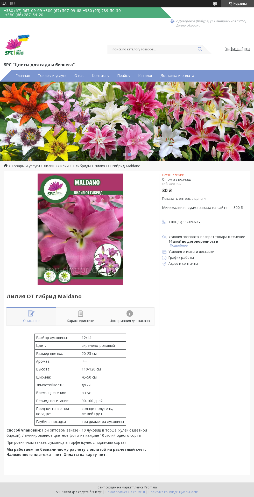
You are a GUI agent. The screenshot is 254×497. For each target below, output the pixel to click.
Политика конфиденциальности (173, 492)
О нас (79, 75)
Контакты (100, 75)
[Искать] (199, 49)
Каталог (145, 75)
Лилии (49, 166)
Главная (23, 75)
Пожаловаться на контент (125, 492)
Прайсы (123, 75)
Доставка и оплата (177, 75)
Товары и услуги (52, 75)
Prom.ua (150, 487)
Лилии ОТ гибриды (74, 166)
